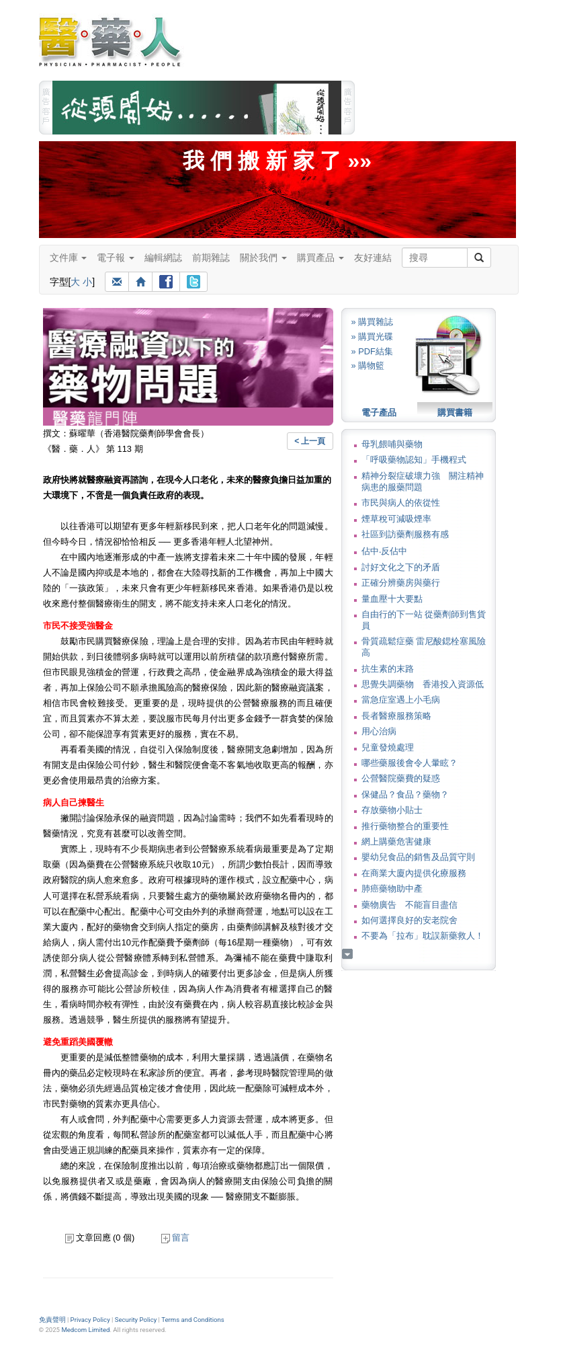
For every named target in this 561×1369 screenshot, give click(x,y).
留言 (175, 1238)
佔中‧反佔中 (384, 551)
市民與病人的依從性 (400, 503)
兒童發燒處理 (387, 747)
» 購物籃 (368, 365)
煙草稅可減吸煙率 (396, 519)
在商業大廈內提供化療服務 (413, 873)
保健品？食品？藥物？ (405, 794)
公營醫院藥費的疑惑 (400, 778)
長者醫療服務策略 (396, 716)
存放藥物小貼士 (392, 810)
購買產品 (320, 257)
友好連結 (373, 257)
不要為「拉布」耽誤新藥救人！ (422, 936)
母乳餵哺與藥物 (392, 444)
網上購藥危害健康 (396, 841)
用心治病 (378, 731)
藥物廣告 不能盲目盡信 (409, 905)
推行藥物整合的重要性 (405, 826)
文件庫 (68, 257)
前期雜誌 (211, 257)
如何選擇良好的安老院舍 (409, 920)
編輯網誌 (163, 257)
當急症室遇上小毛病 (400, 700)
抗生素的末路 (387, 669)
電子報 (115, 257)
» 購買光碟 (372, 336)
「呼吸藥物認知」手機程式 (413, 460)
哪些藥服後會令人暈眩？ (409, 763)
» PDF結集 (372, 351)
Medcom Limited (85, 1329)
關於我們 (263, 257)
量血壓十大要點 (392, 599)
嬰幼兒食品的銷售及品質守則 (418, 857)
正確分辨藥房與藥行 (400, 583)
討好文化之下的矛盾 (400, 567)
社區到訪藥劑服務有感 (405, 534)
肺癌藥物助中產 (392, 889)
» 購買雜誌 (372, 322)
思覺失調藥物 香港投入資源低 (422, 684)
